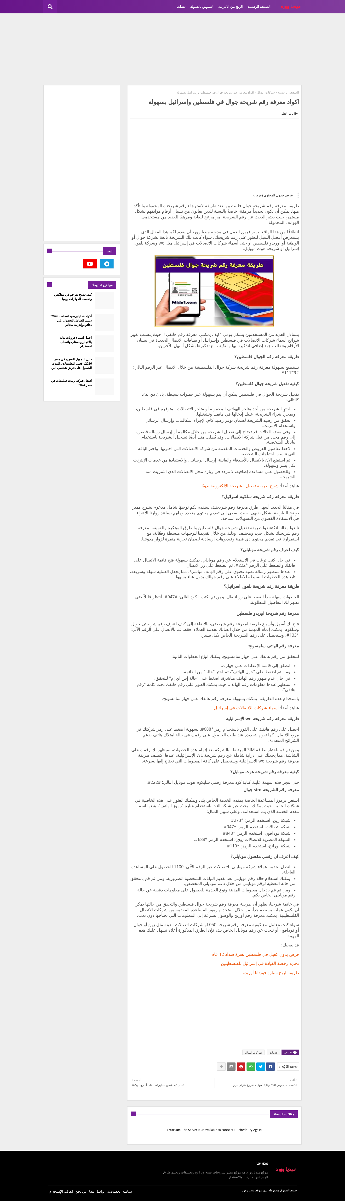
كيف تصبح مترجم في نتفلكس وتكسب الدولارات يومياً (73, 296)
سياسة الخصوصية (119, 1191)
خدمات (274, 1053)
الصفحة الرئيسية (258, 6)
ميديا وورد (248, 1190)
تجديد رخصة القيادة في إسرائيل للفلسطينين (260, 963)
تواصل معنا (97, 1191)
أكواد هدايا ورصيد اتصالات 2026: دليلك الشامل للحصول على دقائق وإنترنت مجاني (71, 320)
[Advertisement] (172, 49)
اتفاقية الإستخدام (61, 1191)
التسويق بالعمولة (201, 6)
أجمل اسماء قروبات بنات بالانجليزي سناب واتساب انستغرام (75, 341)
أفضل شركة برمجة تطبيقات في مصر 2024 (71, 382)
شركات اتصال (266, 92)
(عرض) (258, 195)
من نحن (81, 1191)
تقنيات (181, 6)
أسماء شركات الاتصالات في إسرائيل (246, 708)
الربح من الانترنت (230, 6)
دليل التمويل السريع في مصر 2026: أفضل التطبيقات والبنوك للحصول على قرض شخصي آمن (71, 363)
